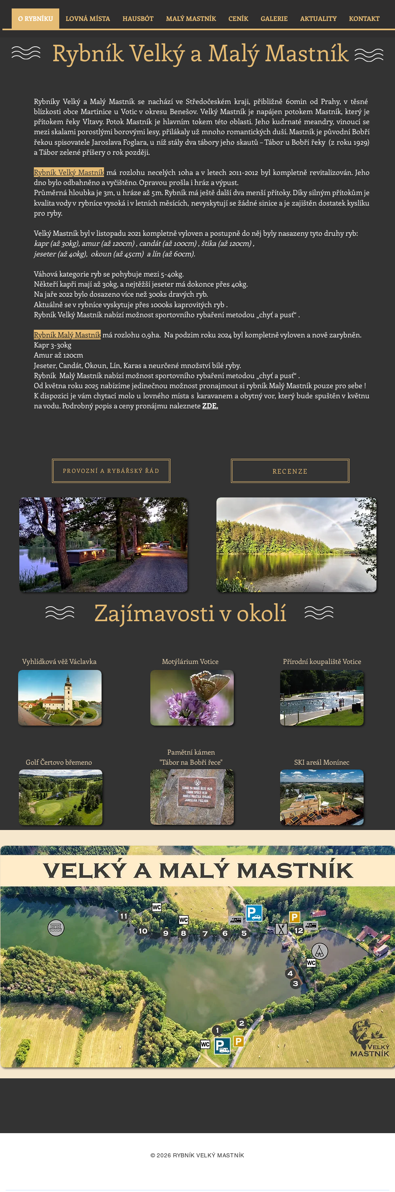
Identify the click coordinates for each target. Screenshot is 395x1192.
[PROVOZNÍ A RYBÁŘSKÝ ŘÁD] (111, 471)
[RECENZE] (290, 471)
